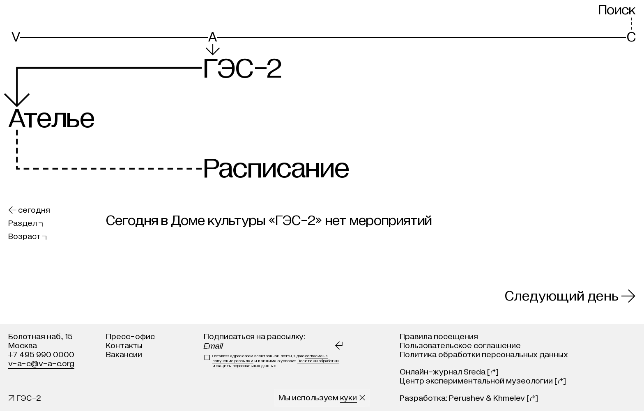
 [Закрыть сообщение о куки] (362, 398)
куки (348, 398)
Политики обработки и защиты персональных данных (275, 363)
